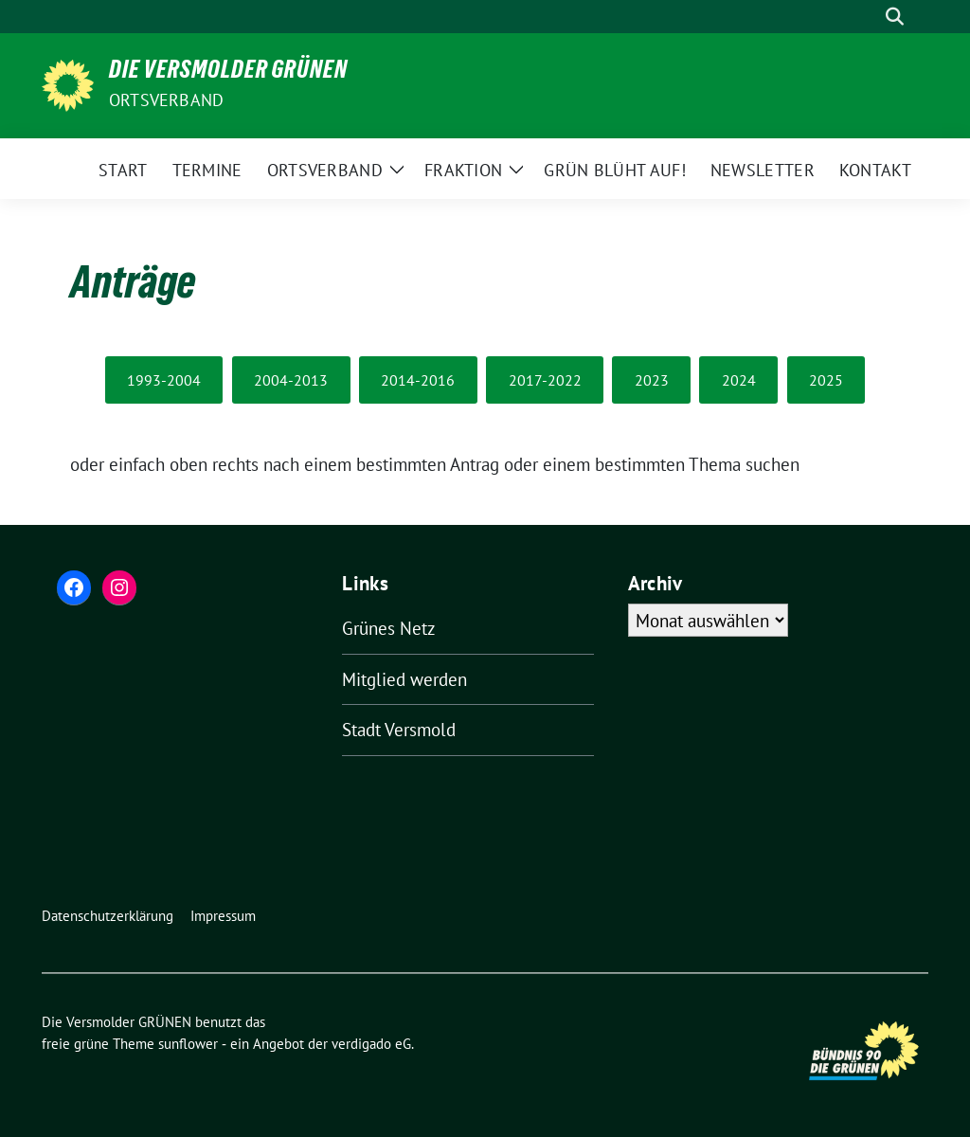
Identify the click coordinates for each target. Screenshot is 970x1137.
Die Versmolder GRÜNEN (228, 73)
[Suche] (867, 16)
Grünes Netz (389, 628)
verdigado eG (371, 1044)
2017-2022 (545, 379)
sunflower (188, 1044)
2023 (652, 379)
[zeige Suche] (894, 16)
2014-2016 (418, 379)
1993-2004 (164, 379)
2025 (826, 379)
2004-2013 (291, 379)
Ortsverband (166, 100)
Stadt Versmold (399, 729)
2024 (739, 379)
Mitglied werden (404, 679)
